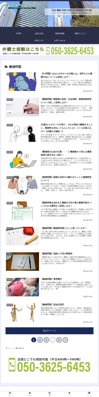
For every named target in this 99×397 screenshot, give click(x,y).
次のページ (49, 330)
